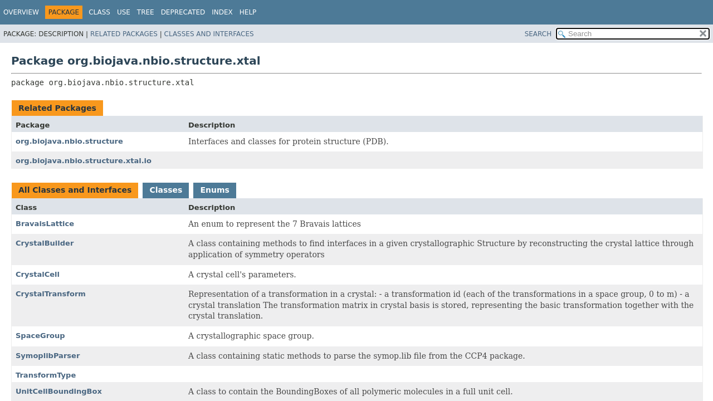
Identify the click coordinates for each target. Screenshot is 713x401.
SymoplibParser (48, 355)
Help (248, 12)
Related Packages (124, 34)
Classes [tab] (165, 189)
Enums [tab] (214, 189)
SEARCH (538, 34)
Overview (21, 12)
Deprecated (183, 12)
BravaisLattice (45, 223)
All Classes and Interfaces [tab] (74, 189)
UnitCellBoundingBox (59, 391)
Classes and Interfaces (209, 34)
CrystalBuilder (45, 243)
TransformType (46, 375)
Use (123, 12)
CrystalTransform (51, 294)
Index (222, 12)
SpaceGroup (40, 335)
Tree (145, 12)
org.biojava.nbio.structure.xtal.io (84, 161)
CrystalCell (38, 274)
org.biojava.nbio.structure (69, 141)
